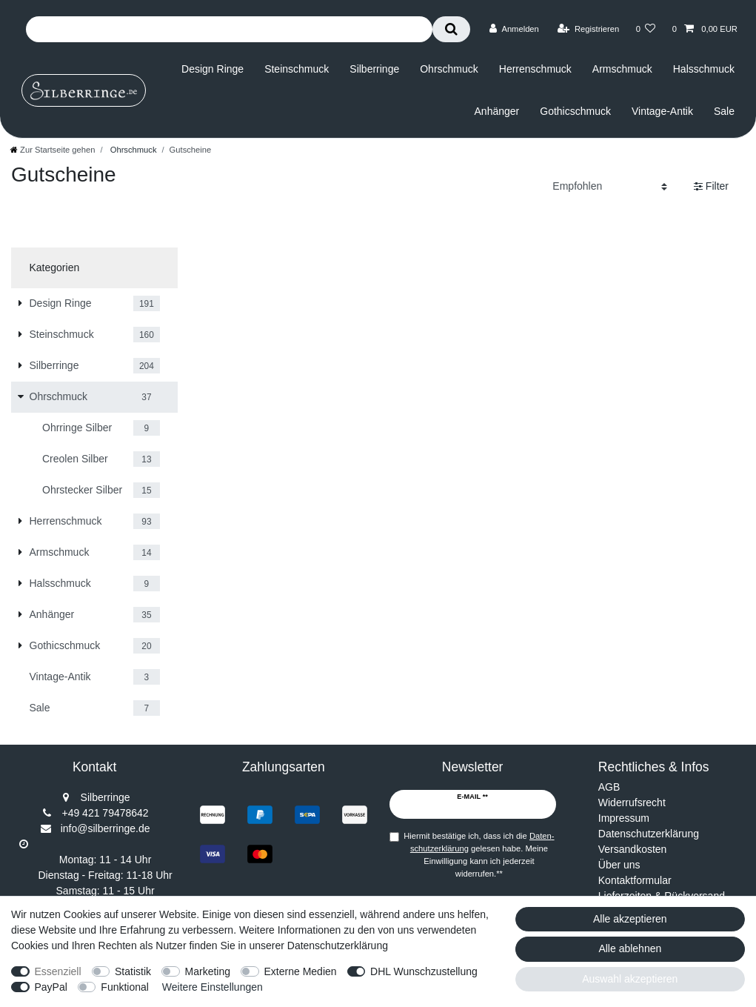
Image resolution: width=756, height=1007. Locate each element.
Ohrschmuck (449, 69)
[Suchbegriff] (229, 29)
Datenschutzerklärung (648, 834)
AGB (609, 787)
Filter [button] (711, 186)
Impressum (623, 818)
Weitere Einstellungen (212, 987)
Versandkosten (632, 849)
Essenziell (58, 971)
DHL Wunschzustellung (424, 971)
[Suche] (451, 29)
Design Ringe (212, 69)
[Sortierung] (610, 186)
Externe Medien (300, 971)
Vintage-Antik (662, 111)
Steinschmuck (296, 69)
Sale (724, 111)
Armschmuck (622, 69)
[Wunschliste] (645, 28)
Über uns (619, 865)
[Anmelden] (514, 28)
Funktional (125, 987)
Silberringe (374, 69)
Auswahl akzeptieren (630, 979)
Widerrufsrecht (632, 802)
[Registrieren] (588, 28)
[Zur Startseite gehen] (52, 149)
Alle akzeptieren (630, 919)
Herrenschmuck (535, 69)
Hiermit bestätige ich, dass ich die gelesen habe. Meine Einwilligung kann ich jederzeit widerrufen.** (479, 854)
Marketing (207, 971)
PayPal (51, 987)
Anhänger (497, 111)
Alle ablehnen (629, 948)
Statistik (133, 971)
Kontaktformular (635, 880)
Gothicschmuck (575, 111)
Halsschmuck (704, 69)
